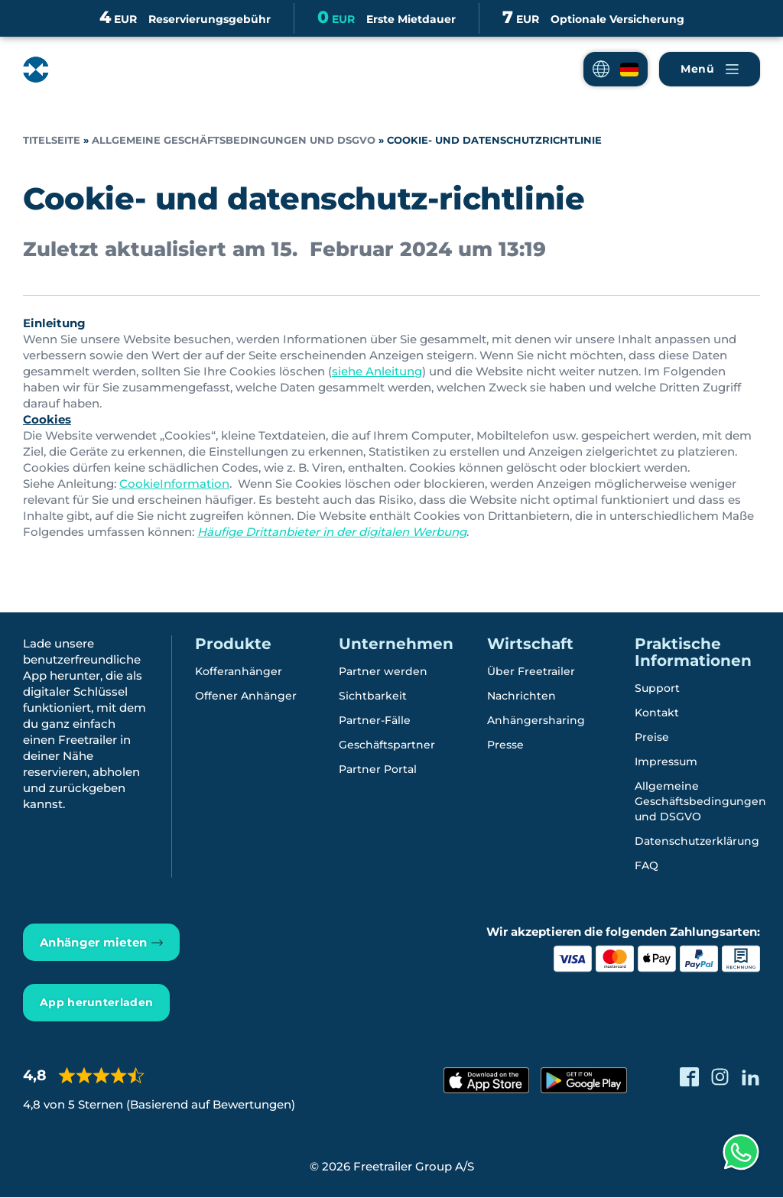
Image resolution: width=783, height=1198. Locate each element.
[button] (615, 69)
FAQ (646, 866)
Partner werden (383, 672)
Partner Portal (378, 770)
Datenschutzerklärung (697, 842)
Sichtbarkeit (373, 696)
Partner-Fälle (375, 721)
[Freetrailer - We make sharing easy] (87, 70)
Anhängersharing (536, 721)
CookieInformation (174, 483)
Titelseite (51, 140)
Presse (505, 745)
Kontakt (657, 713)
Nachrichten (521, 696)
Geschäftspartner (387, 745)
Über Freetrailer (531, 672)
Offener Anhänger (246, 696)
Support (657, 689)
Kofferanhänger (238, 672)
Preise (652, 738)
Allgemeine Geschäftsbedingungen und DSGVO (233, 140)
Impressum (666, 762)
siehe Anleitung (377, 371)
